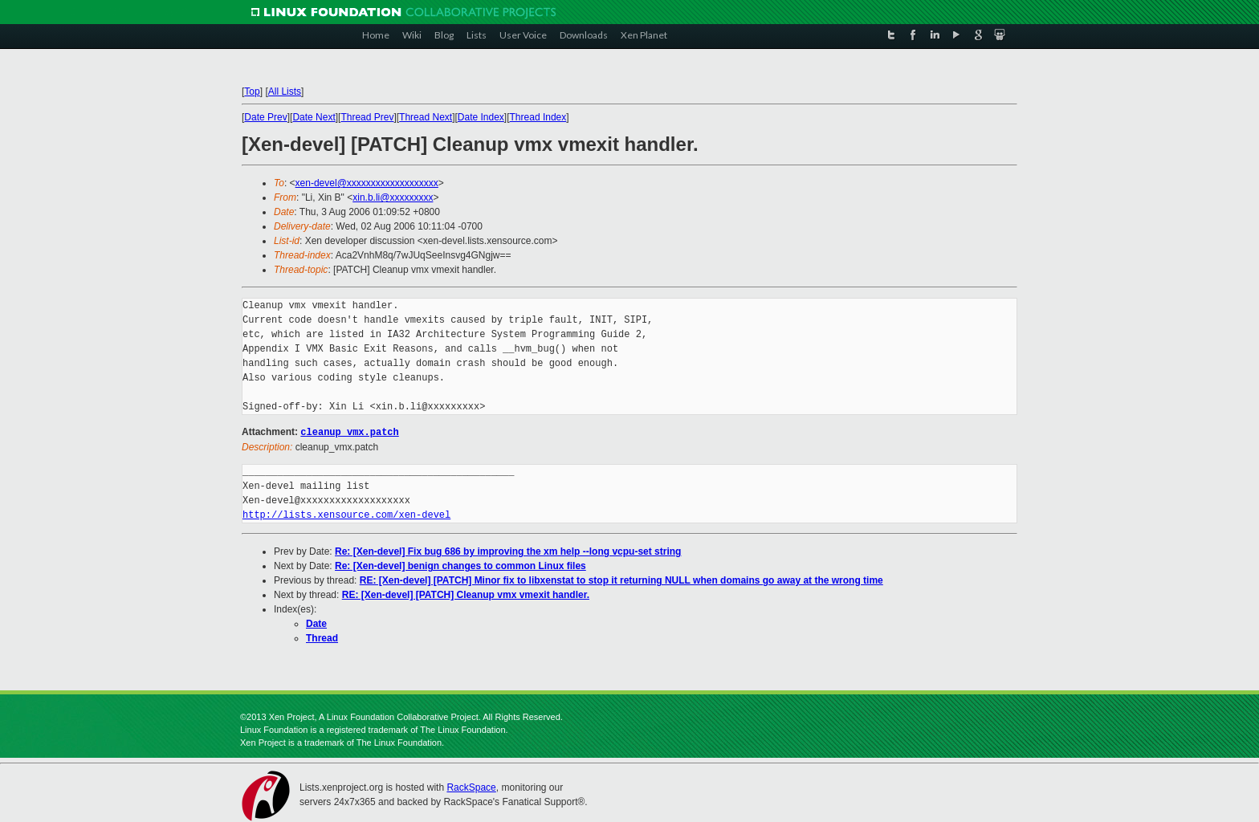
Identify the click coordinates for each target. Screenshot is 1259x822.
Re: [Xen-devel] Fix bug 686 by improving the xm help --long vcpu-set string (508, 550)
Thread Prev (366, 117)
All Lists (284, 91)
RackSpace (470, 786)
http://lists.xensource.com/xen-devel (346, 514)
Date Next (313, 117)
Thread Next (425, 117)
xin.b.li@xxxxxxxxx (392, 197)
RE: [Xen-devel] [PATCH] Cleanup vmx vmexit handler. (465, 594)
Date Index (481, 117)
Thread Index (538, 117)
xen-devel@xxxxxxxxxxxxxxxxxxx (366, 183)
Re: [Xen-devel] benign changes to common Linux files (460, 565)
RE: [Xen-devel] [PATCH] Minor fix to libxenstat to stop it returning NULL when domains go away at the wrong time (621, 579)
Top (251, 91)
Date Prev (265, 117)
